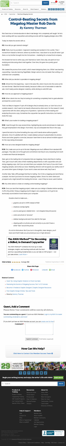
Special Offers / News (18, 403)
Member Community (40, 418)
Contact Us (22, 415)
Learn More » (23, 255)
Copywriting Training (18, 397)
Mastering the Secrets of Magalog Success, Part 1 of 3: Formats (27, 284)
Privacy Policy (22, 443)
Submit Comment (32, 339)
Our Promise (44, 395)
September (12, 14)
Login (35, 426)
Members (43, 9)
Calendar (36, 420)
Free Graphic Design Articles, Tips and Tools (21, 291)
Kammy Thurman (18, 294)
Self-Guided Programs (18, 399)
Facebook (16, 270)
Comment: (19, 324)
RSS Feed (54, 443)
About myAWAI (38, 415)
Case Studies (44, 403)
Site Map (47, 443)
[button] (53, 3)
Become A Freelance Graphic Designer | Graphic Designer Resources (29, 288)
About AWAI (44, 392)
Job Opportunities (39, 422)
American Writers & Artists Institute (21, 439)
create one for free (47, 322)
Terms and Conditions (34, 443)
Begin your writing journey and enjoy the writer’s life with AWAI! (33, 377)
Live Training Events (17, 401)
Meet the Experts (46, 397)
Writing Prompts (31, 401)
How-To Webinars (32, 399)
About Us (25, 9)
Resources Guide (31, 392)
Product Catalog (16, 394)
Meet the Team (45, 399)
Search (45, 3)
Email (53, 270)
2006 (5, 14)
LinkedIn (45, 270)
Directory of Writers (46, 406)
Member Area (38, 413)
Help (20, 413)
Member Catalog (38, 424)
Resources (18, 9)
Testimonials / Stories (47, 401)
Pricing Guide (30, 397)
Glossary (29, 403)
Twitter (26, 270)
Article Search (30, 395)
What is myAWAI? (24, 422)
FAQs (20, 418)
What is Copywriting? (25, 420)
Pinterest (35, 270)
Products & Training (7, 9)
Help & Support (34, 9)
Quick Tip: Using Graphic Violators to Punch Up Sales (24, 281)
